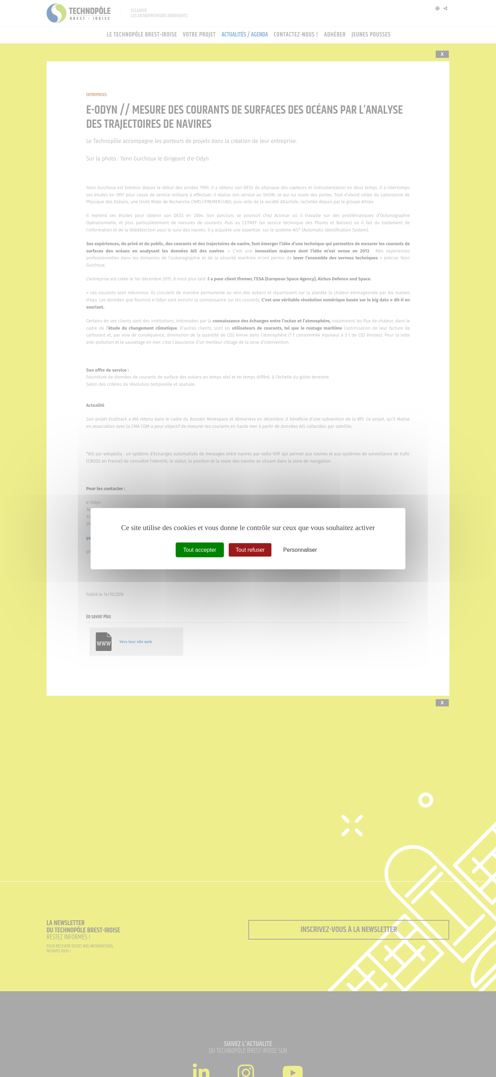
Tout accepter (199, 549)
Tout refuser (250, 549)
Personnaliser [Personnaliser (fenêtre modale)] (300, 549)
